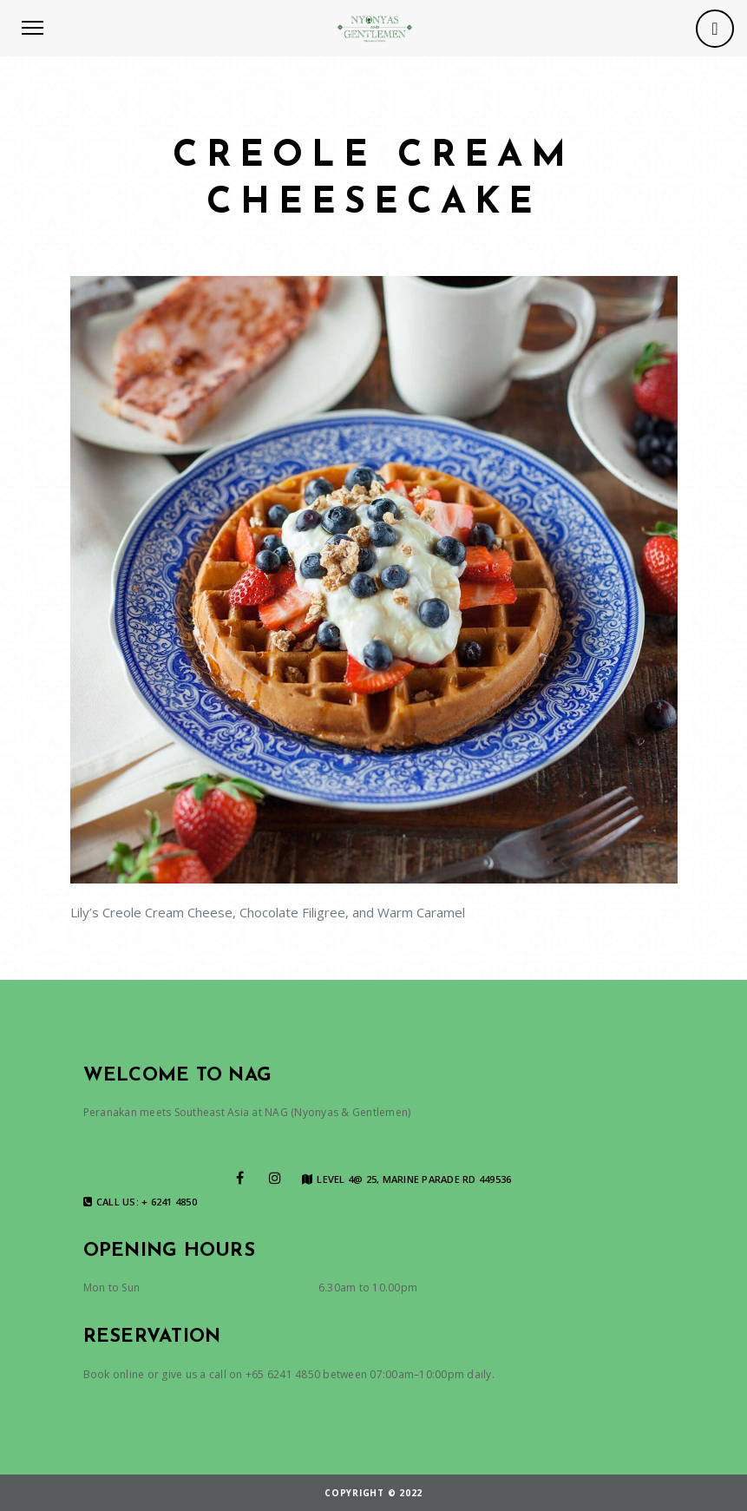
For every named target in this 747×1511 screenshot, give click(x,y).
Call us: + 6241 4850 (140, 1202)
